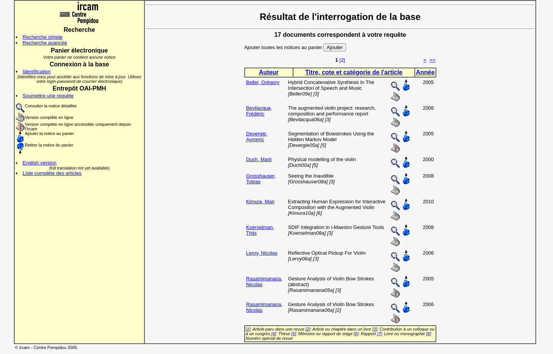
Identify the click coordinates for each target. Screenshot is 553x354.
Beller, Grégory (263, 82)
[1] (248, 329)
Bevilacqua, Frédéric (259, 111)
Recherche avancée (45, 43)
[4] (273, 333)
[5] (293, 333)
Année (425, 72)
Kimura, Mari (260, 201)
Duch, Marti (259, 159)
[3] (375, 329)
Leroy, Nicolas (261, 253)
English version (39, 163)
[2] (342, 60)
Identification (37, 71)
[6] (356, 333)
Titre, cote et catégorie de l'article (353, 72)
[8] (428, 333)
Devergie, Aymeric (257, 136)
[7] (379, 333)
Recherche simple (43, 37)
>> (432, 60)
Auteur (269, 72)
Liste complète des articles (52, 173)
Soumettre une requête (48, 96)
